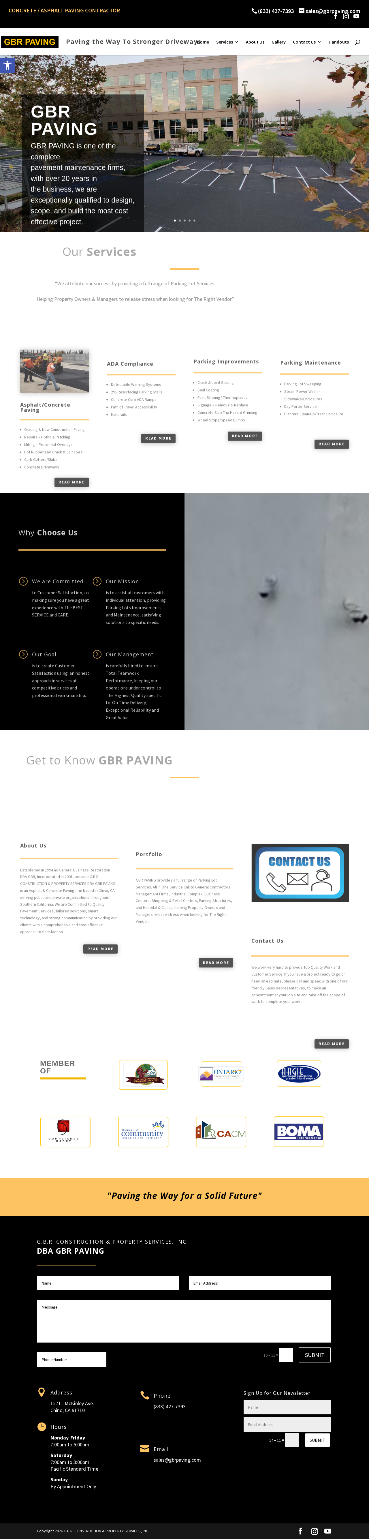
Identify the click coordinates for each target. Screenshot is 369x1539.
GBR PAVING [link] (64, 143)
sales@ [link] (161, 1459)
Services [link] (224, 42)
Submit (315, 1354)
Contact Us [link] (304, 42)
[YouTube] (356, 16)
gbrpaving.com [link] (185, 1459)
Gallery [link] (279, 42)
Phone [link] (162, 1395)
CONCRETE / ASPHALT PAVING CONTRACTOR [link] (64, 11)
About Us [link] (255, 42)
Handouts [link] (339, 42)
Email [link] (161, 1449)
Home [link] (203, 42)
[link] (7, 65)
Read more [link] (100, 1038)
